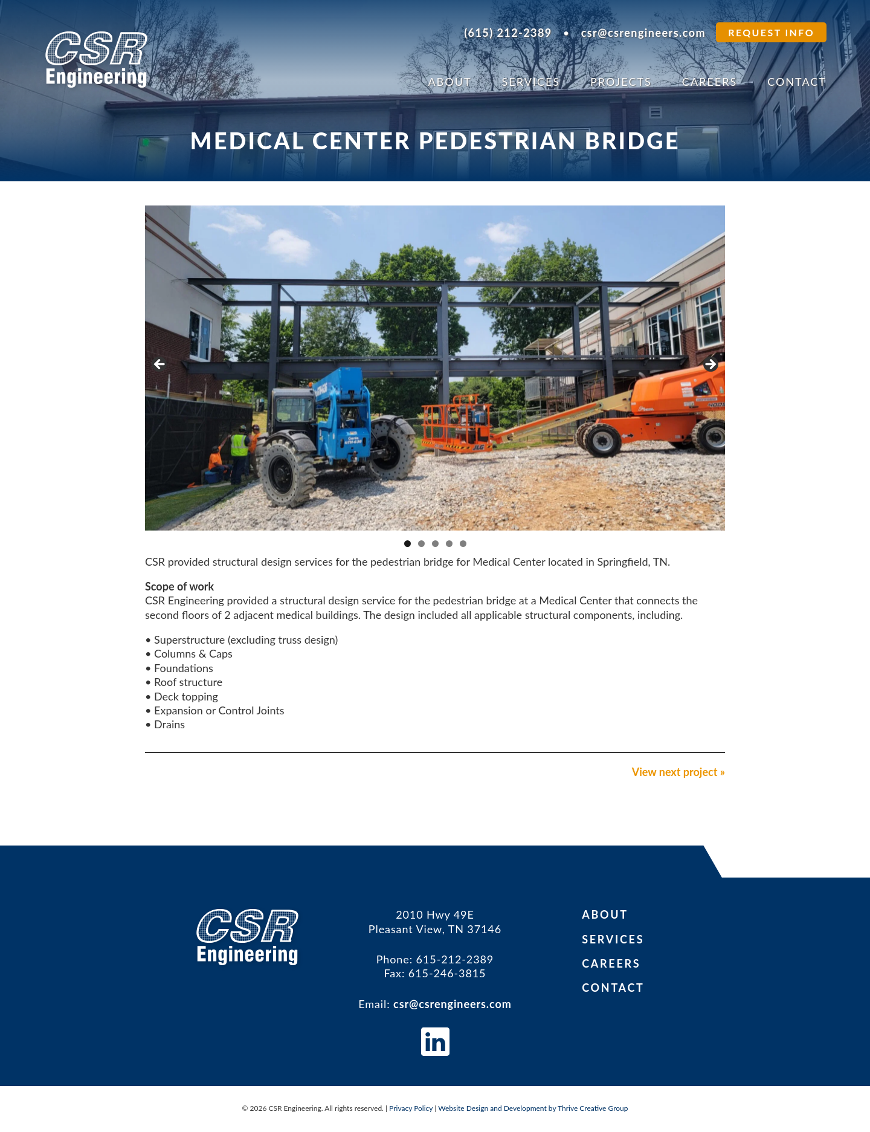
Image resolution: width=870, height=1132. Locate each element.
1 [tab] (407, 543)
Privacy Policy (411, 1108)
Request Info (771, 32)
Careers (709, 81)
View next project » (678, 771)
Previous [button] (160, 365)
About (449, 81)
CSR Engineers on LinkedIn (435, 1041)
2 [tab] (421, 543)
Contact (796, 81)
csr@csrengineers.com (643, 32)
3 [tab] (435, 543)
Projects (621, 81)
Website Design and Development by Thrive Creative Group (533, 1108)
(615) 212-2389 (508, 32)
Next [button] (710, 365)
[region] (435, 368)
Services (531, 81)
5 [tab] (463, 543)
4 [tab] (449, 543)
